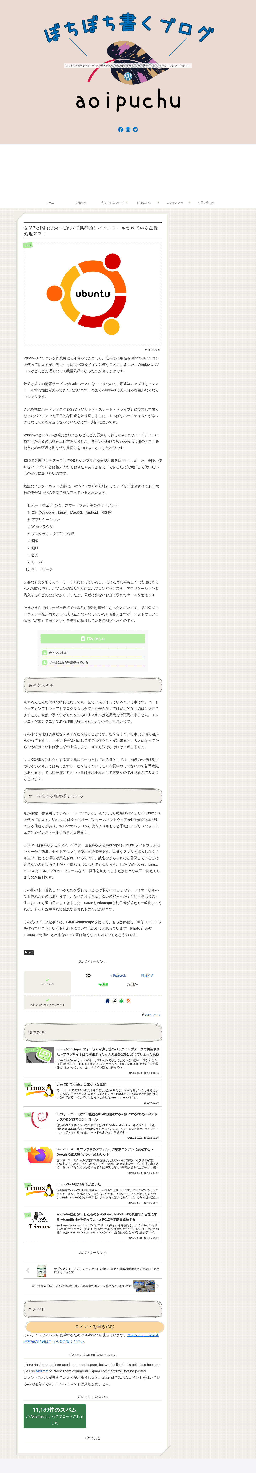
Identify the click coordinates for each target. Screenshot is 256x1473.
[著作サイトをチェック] (107, 1001)
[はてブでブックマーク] (147, 976)
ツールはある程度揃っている (68, 662)
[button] (132, 985)
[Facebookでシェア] (118, 976)
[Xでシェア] (88, 976)
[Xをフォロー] (114, 1001)
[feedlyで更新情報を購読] (121, 1001)
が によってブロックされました (55, 1419)
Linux (29, 953)
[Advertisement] (128, 171)
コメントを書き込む (94, 1329)
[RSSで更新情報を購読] (128, 1001)
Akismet (42, 1374)
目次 (90, 639)
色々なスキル (58, 652)
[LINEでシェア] (103, 985)
